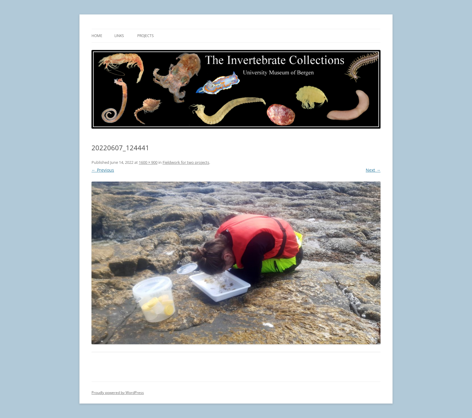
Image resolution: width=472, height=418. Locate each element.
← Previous (103, 170)
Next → (373, 170)
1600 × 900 (148, 162)
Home (97, 35)
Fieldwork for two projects (186, 162)
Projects (145, 35)
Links (119, 35)
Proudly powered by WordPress (118, 392)
